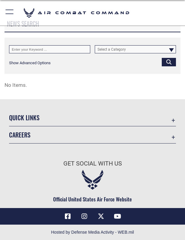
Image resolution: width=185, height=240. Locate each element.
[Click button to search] (169, 62)
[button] (10, 13)
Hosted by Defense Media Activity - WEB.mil (92, 232)
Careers (19, 134)
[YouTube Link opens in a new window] (117, 216)
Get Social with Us (92, 163)
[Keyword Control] (49, 49)
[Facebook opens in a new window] (67, 216)
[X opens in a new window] (100, 216)
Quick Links (24, 117)
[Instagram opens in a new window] (84, 216)
